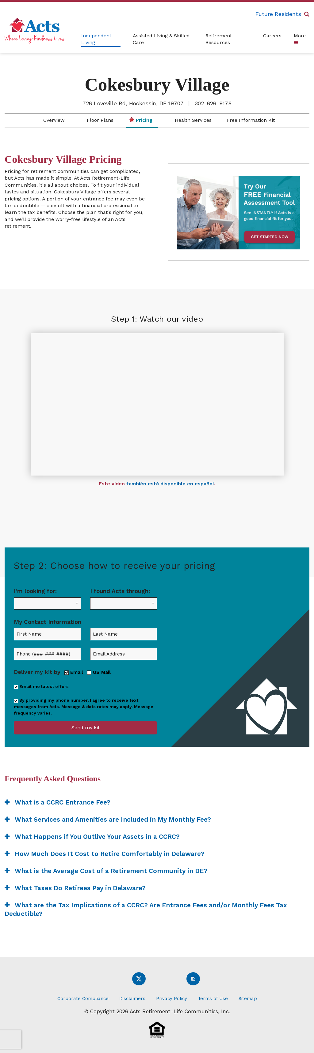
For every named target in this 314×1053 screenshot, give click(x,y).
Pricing (140, 120)
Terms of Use (213, 998)
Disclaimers (132, 998)
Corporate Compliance (83, 998)
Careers (272, 36)
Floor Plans (99, 120)
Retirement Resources (218, 39)
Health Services (192, 120)
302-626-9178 (213, 103)
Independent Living (96, 39)
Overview (53, 120)
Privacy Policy (171, 998)
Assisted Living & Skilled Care (161, 39)
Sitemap (248, 998)
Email (73, 672)
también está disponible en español (170, 484)
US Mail (99, 672)
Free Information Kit (251, 120)
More (300, 38)
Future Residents (278, 14)
